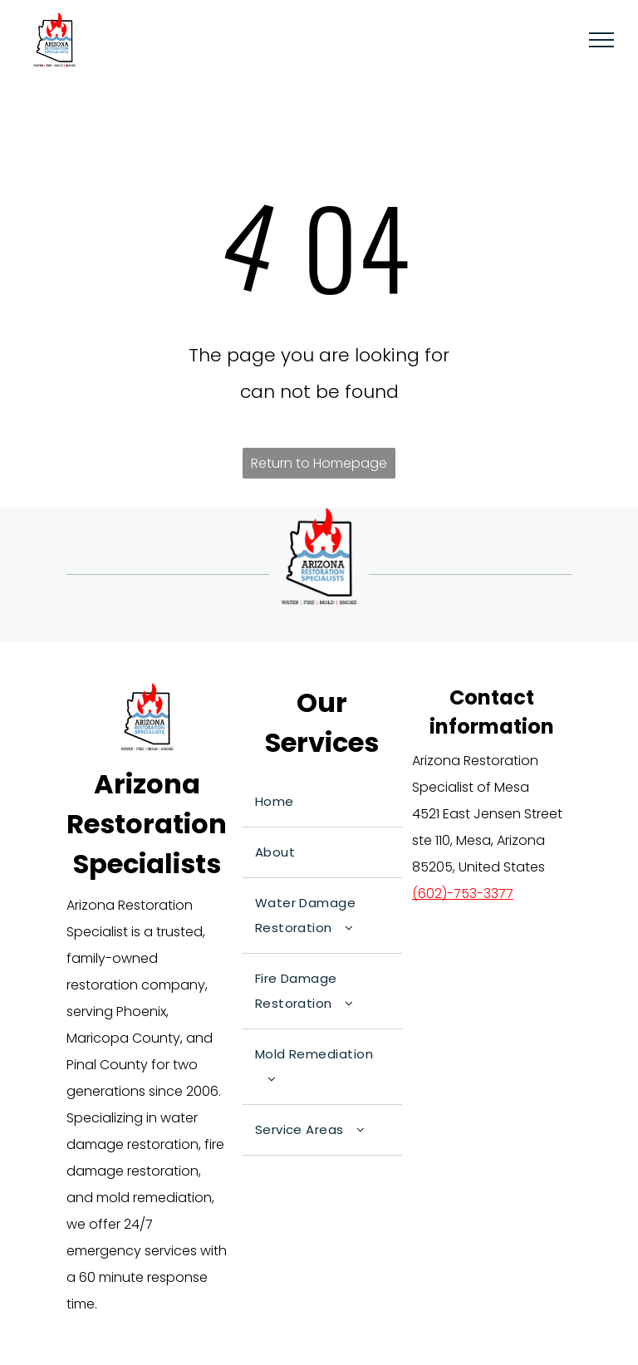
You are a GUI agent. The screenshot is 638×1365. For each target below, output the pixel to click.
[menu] (601, 39)
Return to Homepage (319, 463)
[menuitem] (322, 802)
